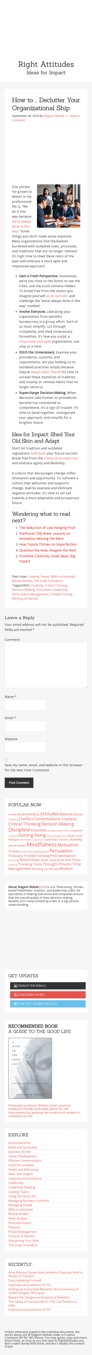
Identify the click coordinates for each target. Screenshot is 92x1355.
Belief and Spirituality (22, 1147)
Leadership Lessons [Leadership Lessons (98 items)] (56, 839)
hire (43, 887)
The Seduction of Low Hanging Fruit (47, 528)
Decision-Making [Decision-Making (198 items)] (57, 824)
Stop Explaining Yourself (24, 1280)
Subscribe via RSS (29, 995)
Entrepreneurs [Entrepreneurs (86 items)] (56, 830)
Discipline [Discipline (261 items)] (19, 829)
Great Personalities (21, 1165)
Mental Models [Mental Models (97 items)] (17, 845)
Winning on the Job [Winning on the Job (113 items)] (45, 869)
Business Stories (19, 1152)
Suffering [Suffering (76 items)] (12, 864)
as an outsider (57, 296)
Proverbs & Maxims (21, 1236)
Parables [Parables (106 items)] (14, 851)
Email (10, 718)
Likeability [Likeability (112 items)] (75, 839)
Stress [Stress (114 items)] (76, 860)
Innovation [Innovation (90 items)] (26, 839)
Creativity (37, 585)
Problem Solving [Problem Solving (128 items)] (36, 856)
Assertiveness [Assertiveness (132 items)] (28, 814)
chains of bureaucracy (61, 458)
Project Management (22, 1232)
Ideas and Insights (20, 1174)
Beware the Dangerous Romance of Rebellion (39, 1297)
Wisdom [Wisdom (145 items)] (66, 868)
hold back (38, 453)
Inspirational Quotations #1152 (29, 1285)
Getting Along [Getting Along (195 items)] (32, 835)
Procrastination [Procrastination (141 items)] (63, 855)
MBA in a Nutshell (63, 576)
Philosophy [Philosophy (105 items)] (15, 856)
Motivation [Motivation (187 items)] (68, 845)
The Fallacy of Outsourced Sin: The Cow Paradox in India (42, 1303)
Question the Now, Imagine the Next (47, 550)
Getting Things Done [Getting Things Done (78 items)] (56, 836)
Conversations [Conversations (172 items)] (47, 818)
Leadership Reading (21, 1187)
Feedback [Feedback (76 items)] (13, 836)
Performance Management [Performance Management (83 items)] (35, 851)
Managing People (20, 1205)
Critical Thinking (56, 585)
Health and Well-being (23, 1170)
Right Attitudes (46, 64)
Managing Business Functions (28, 1201)
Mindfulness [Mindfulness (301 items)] (42, 844)
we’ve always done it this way (21, 226)
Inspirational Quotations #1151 (29, 1310)
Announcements (19, 1143)
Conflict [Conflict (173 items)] (26, 818)
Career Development (22, 1156)
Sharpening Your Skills (23, 1241)
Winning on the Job (25, 599)
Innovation (43, 590)
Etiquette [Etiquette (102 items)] (76, 830)
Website (11, 739)
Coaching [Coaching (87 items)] (13, 819)
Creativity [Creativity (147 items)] (69, 818)
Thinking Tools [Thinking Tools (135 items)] (30, 864)
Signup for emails (30, 986)
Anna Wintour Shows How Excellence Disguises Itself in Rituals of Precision (45, 1274)
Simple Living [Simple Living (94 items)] (48, 860)
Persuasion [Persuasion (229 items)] (61, 851)
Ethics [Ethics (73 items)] (67, 830)
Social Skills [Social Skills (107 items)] (63, 860)
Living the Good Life (21, 1196)
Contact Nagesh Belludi (35, 1004)
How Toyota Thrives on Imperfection (47, 544)
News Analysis (18, 1218)
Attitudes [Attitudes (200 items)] (49, 814)
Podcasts (14, 1227)
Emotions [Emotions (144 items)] (39, 830)
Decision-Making (23, 590)
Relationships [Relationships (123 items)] (30, 859)
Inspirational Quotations (25, 1178)
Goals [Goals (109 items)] (71, 836)
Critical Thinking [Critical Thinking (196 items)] (24, 824)
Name (11, 696)
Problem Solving (61, 594)
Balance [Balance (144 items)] (66, 814)
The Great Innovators (48, 581)
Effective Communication (25, 1161)
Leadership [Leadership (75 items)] (37, 839)
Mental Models (22, 581)
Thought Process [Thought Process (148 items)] (57, 864)
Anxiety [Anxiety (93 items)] (12, 814)
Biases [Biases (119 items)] (78, 814)
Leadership (60, 590)
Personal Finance (19, 1223)
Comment (12, 639)
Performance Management (30, 594)
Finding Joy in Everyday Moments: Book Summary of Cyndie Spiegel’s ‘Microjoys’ (43, 1291)
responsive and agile (35, 341)
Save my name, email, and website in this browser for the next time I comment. (43, 767)
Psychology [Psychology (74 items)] (13, 860)
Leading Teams (39, 576)
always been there (45, 372)
